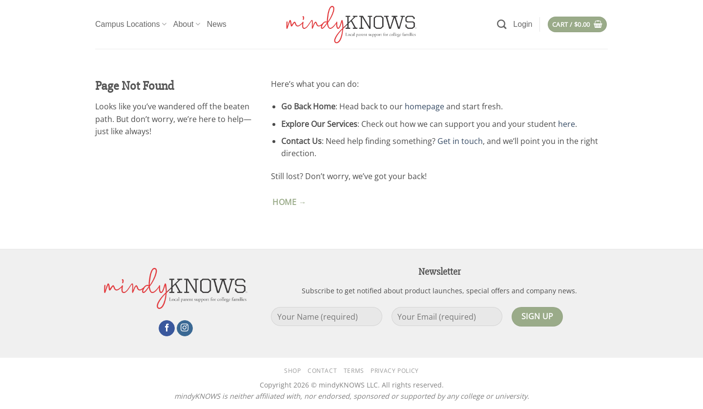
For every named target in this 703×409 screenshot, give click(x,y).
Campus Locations (130, 24)
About (186, 24)
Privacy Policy (395, 371)
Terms (354, 371)
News (217, 24)
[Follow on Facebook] (167, 328)
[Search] (501, 24)
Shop (292, 371)
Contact (322, 371)
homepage (424, 106)
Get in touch (460, 141)
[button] (522, 24)
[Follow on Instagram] (185, 328)
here (566, 124)
